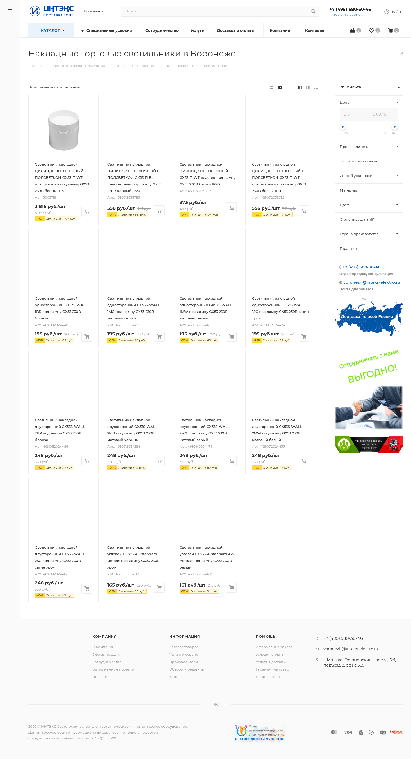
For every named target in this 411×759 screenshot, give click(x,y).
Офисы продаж (106, 654)
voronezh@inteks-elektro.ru (371, 282)
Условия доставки (272, 662)
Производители (183, 662)
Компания (104, 636)
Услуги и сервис (183, 654)
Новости (99, 676)
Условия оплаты (270, 654)
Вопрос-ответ (268, 676)
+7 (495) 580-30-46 (350, 9)
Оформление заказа (274, 647)
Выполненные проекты (113, 669)
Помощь (266, 636)
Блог (173, 676)
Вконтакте (215, 704)
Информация (184, 636)
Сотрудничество (106, 662)
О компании (103, 647)
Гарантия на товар (272, 669)
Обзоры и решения (186, 669)
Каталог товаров (184, 647)
